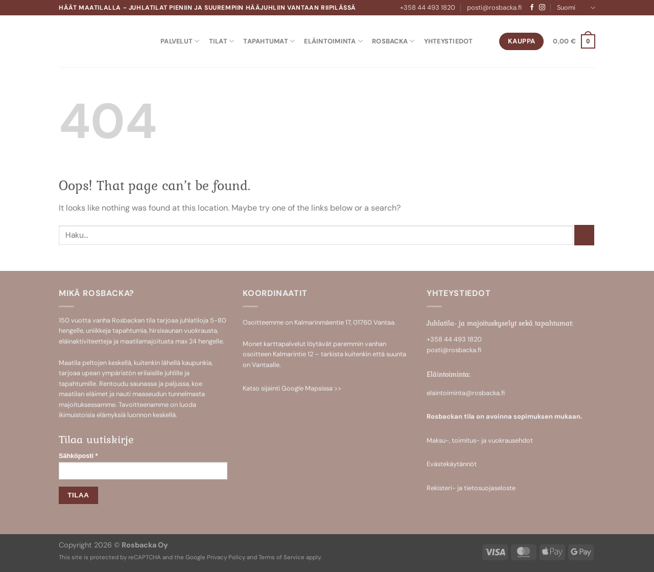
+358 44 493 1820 (427, 7)
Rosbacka (393, 41)
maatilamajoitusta (147, 341)
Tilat (222, 41)
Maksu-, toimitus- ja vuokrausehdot (480, 440)
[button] (574, 41)
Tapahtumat (269, 41)
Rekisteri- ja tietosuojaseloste (471, 488)
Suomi (576, 8)
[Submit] (584, 235)
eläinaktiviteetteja (85, 341)
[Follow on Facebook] (532, 7)
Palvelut (180, 41)
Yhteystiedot (448, 41)
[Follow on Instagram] (542, 7)
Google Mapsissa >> (311, 388)
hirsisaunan (165, 330)
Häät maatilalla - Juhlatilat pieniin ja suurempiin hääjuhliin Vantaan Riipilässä (207, 8)
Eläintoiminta (333, 41)
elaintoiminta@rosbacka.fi (466, 392)
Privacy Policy (226, 557)
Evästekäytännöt (452, 464)
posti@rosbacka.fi (494, 7)
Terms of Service (282, 557)
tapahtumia (129, 330)
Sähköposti (78, 456)
